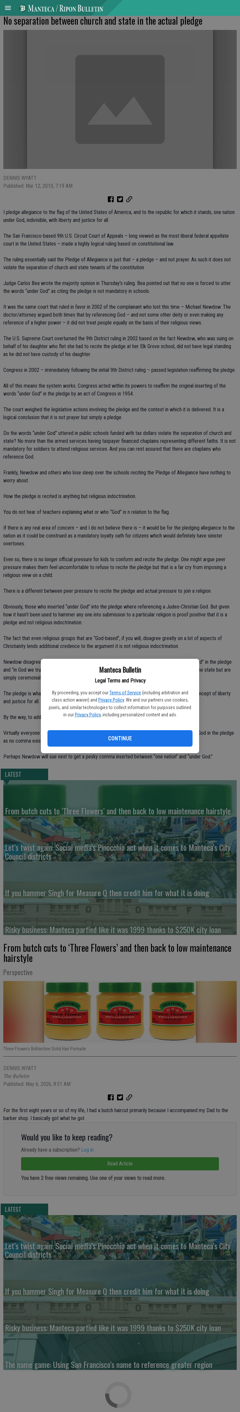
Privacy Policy (111, 700)
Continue (120, 738)
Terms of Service (125, 692)
